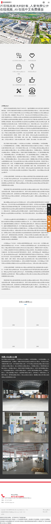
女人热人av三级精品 (6, 523)
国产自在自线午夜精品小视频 (19, 521)
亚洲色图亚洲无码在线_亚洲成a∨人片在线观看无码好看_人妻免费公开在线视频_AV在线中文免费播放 (25, 5)
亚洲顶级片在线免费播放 (6, 521)
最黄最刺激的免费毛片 (32, 521)
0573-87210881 (17, 497)
